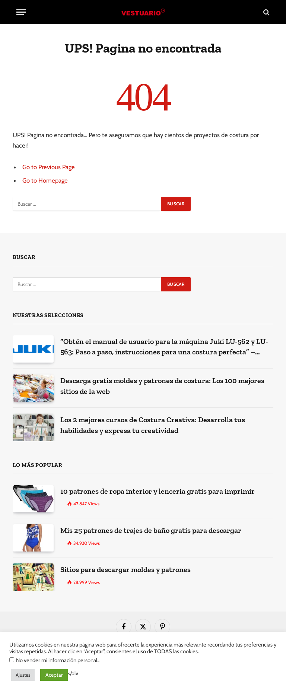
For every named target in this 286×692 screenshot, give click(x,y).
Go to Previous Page (48, 167)
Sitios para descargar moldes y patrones (125, 569)
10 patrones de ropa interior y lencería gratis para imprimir (157, 491)
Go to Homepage (45, 180)
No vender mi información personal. (57, 660)
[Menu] (21, 12)
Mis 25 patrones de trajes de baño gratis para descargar (150, 530)
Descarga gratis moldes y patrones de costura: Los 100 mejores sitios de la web (162, 386)
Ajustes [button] (23, 675)
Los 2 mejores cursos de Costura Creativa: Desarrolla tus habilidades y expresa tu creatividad (152, 425)
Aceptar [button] (54, 675)
